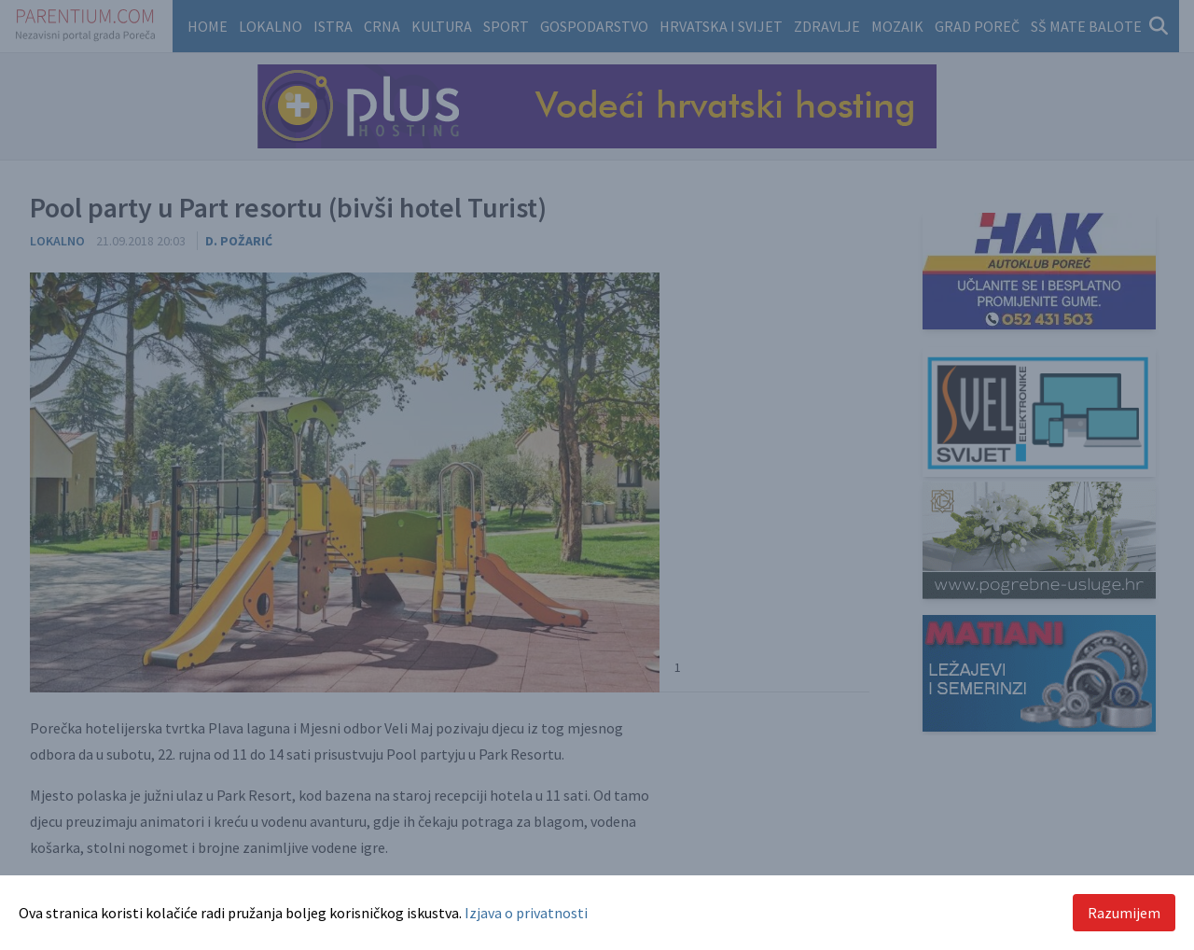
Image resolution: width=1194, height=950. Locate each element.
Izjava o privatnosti (526, 912)
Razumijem (1124, 912)
